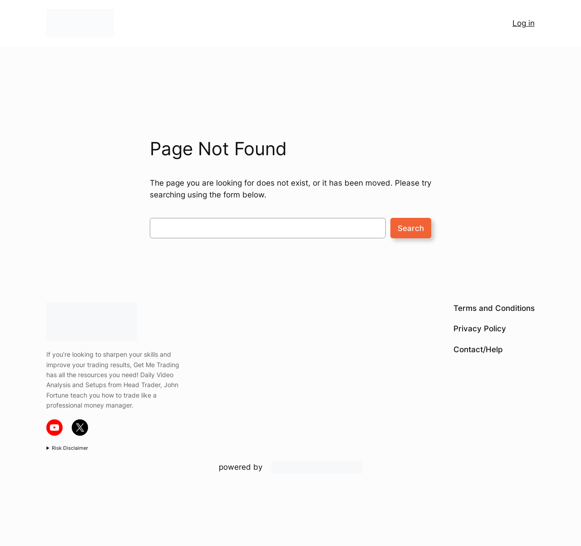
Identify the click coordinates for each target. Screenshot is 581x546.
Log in (523, 23)
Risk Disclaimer (70, 448)
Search (411, 228)
